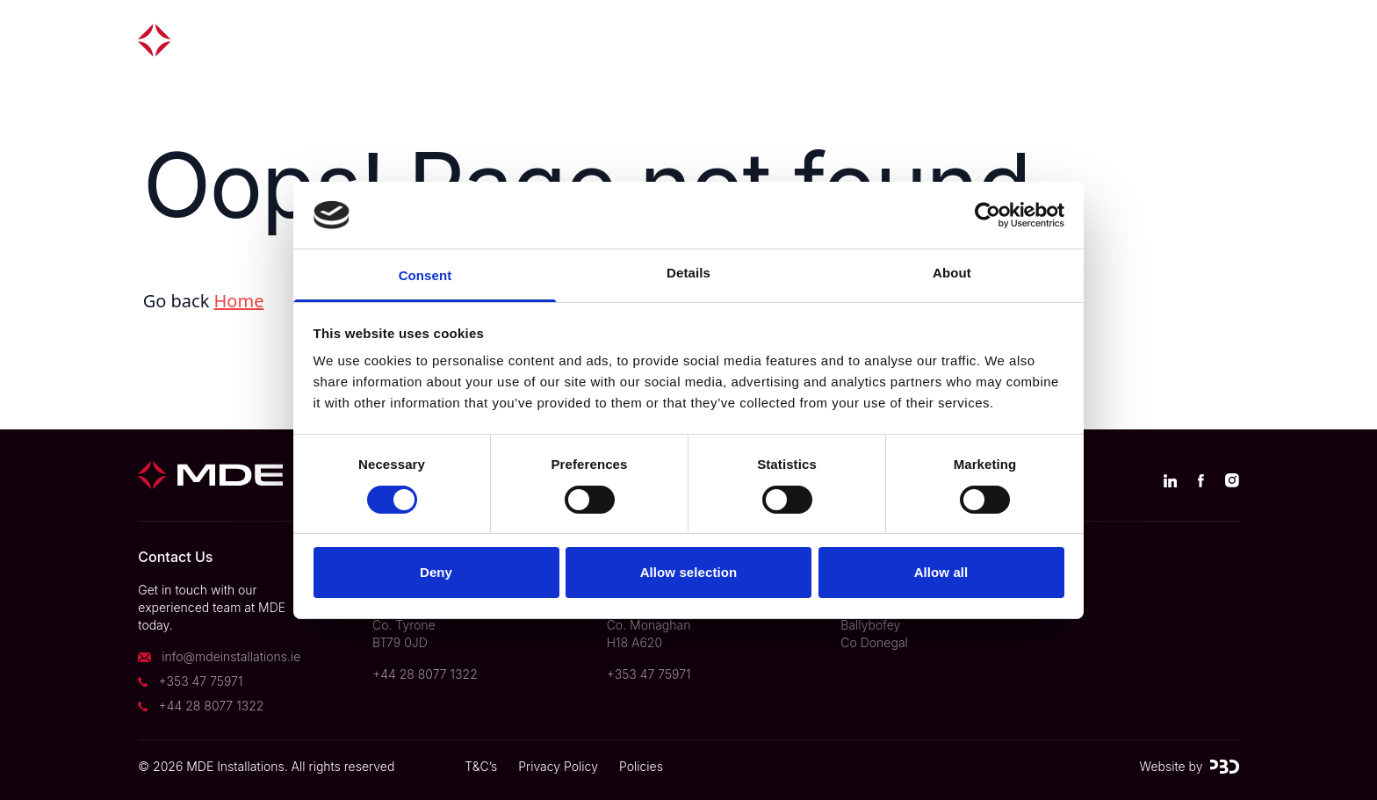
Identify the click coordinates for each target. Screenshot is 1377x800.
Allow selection (689, 572)
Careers (1087, 40)
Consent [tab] (425, 275)
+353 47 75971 (201, 681)
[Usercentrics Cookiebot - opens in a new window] (987, 215)
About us (821, 40)
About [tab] (952, 272)
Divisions (712, 40)
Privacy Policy (558, 766)
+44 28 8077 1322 (211, 705)
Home (239, 301)
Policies (641, 766)
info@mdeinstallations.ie (231, 656)
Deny (436, 572)
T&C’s (481, 766)
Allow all (941, 572)
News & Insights (956, 40)
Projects (605, 40)
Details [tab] (688, 272)
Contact (1188, 40)
